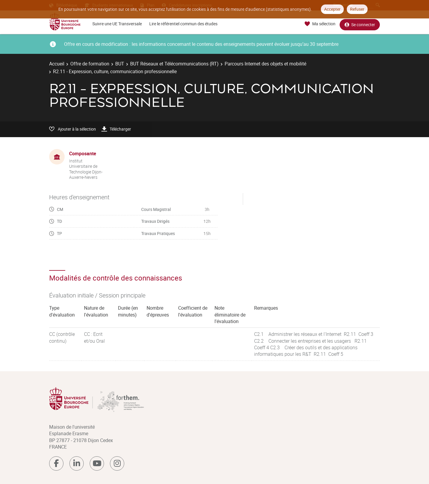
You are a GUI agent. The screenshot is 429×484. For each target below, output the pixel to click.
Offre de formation (89, 63)
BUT (119, 63)
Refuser (357, 9)
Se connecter (359, 24)
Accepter (332, 9)
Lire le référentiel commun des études (183, 23)
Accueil (56, 63)
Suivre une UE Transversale (117, 23)
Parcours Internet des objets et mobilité (265, 63)
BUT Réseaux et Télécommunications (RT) (174, 63)
